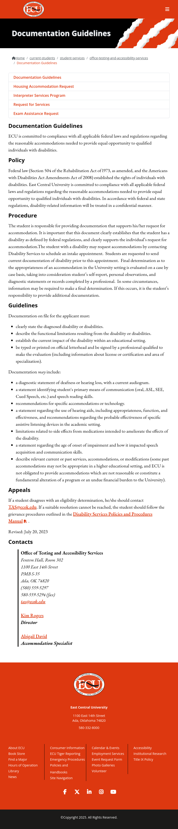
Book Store (16, 753)
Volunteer (99, 771)
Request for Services (31, 104)
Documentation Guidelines (37, 77)
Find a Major (17, 759)
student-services (72, 58)
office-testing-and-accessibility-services (118, 58)
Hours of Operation (23, 765)
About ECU (16, 748)
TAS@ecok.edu (22, 507)
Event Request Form (107, 759)
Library (13, 771)
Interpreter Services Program (39, 95)
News (12, 777)
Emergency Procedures (67, 759)
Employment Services (108, 753)
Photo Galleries (103, 765)
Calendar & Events (105, 748)
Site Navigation (61, 778)
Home (20, 58)
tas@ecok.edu (33, 602)
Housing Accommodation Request (43, 86)
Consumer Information (67, 748)
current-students (42, 58)
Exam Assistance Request (36, 113)
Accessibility (143, 748)
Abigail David (34, 636)
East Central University (89, 707)
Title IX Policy (144, 759)
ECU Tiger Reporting (65, 753)
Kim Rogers (32, 615)
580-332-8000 (89, 727)
